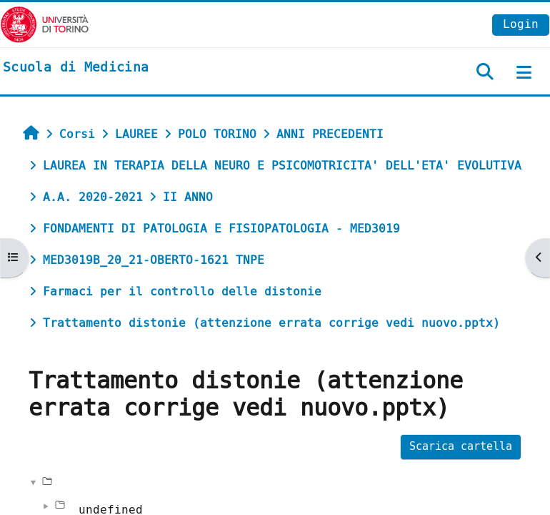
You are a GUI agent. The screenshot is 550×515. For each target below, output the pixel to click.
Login (521, 24)
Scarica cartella (460, 446)
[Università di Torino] (44, 24)
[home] (76, 68)
